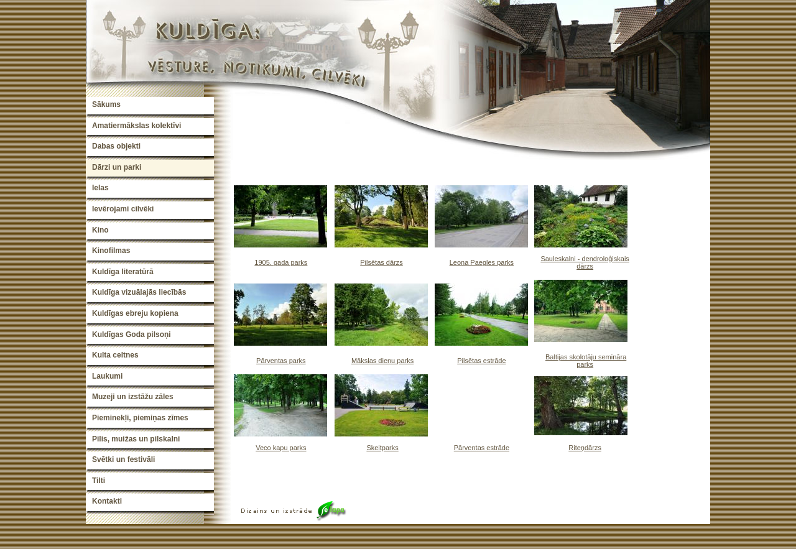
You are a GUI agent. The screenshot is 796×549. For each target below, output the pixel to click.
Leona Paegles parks (482, 262)
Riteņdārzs (584, 447)
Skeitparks (382, 447)
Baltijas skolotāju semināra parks (585, 360)
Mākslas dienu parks (382, 360)
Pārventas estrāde (481, 447)
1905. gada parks (280, 262)
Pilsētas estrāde (481, 360)
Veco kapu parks (281, 447)
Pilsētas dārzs (381, 262)
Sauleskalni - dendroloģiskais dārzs (584, 262)
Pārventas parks (280, 360)
